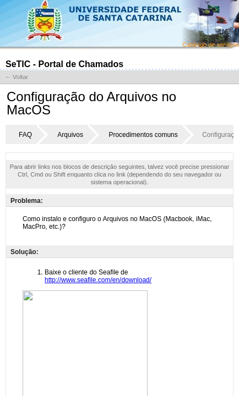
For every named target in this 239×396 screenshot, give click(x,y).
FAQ (25, 135)
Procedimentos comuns (142, 135)
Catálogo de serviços (210, 44)
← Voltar (16, 77)
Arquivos (70, 135)
